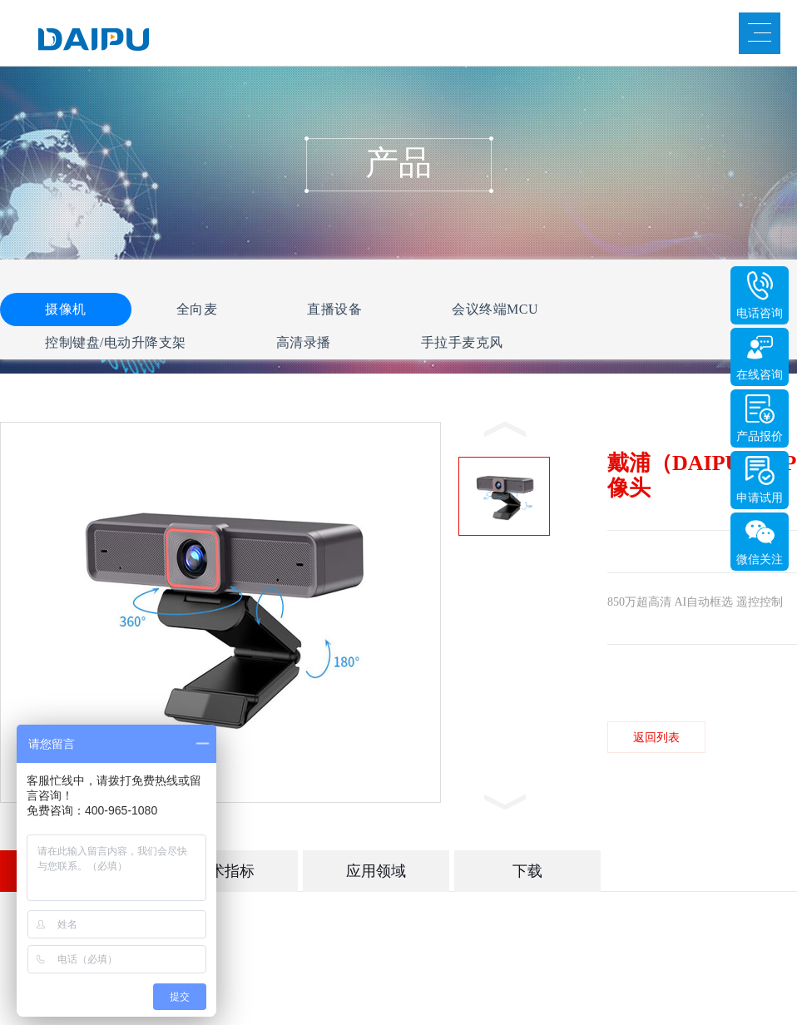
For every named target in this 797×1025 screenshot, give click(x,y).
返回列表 (656, 737)
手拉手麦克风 (462, 342)
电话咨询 (759, 313)
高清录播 (303, 342)
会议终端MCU (495, 309)
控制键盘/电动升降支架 (115, 342)
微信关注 (759, 559)
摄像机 (66, 309)
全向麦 (197, 309)
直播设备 (334, 309)
